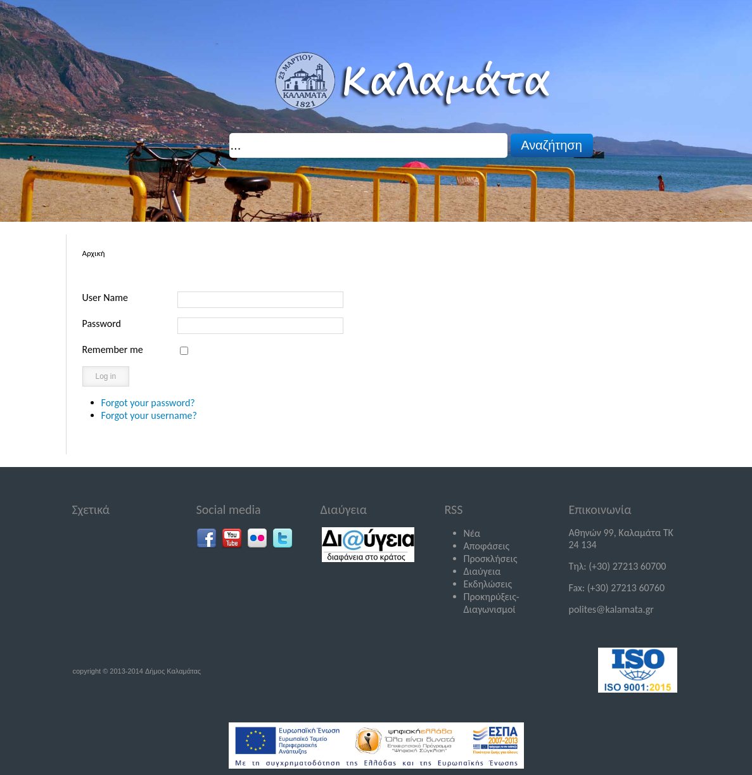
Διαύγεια (482, 571)
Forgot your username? (149, 415)
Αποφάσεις (487, 546)
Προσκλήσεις (491, 559)
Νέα (472, 533)
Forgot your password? (148, 403)
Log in (106, 376)
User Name (105, 297)
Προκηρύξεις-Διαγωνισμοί (491, 603)
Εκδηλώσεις (488, 584)
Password (102, 323)
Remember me (112, 349)
